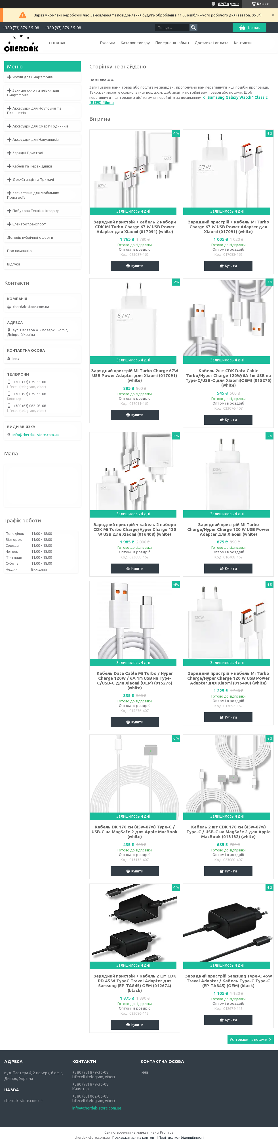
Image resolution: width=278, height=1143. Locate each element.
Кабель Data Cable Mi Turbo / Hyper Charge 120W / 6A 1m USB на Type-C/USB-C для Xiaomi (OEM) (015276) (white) (135, 680)
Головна (107, 43)
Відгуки (13, 264)
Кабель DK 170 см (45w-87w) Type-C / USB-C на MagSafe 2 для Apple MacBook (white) (135, 831)
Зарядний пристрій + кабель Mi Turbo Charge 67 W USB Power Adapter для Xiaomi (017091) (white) (228, 226)
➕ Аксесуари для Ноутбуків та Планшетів (34, 110)
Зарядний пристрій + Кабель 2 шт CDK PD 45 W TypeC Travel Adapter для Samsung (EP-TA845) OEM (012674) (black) (134, 983)
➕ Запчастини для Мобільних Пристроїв (33, 195)
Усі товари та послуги (248, 1039)
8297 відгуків (228, 4)
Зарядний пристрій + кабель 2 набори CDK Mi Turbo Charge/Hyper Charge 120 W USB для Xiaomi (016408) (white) (134, 529)
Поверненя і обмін (172, 43)
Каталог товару (135, 43)
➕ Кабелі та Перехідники (29, 166)
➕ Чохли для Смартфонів (30, 77)
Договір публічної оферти (30, 237)
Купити (137, 266)
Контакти (243, 43)
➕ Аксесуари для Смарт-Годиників (37, 126)
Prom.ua (167, 1132)
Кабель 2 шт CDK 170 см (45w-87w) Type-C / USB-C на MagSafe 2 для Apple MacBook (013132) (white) (228, 831)
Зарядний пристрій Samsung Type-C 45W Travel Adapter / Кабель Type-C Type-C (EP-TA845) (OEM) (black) (228, 981)
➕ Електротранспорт (26, 224)
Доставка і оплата (211, 43)
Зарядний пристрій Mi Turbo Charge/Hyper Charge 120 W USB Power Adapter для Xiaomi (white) (228, 529)
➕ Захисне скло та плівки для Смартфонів (33, 92)
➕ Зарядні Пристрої (25, 153)
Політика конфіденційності (181, 1137)
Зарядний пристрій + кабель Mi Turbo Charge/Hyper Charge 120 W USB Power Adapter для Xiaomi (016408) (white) (228, 678)
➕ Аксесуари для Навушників (33, 139)
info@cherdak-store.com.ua (35, 435)
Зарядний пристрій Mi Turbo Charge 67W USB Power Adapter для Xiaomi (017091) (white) (134, 375)
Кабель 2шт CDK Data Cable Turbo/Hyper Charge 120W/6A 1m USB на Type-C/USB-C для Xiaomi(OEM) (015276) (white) (228, 378)
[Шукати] (193, 27)
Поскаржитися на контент (134, 1137)
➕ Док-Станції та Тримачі (30, 179)
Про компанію (19, 251)
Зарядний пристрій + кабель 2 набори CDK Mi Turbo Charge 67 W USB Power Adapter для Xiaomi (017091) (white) (134, 226)
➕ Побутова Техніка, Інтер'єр (33, 211)
